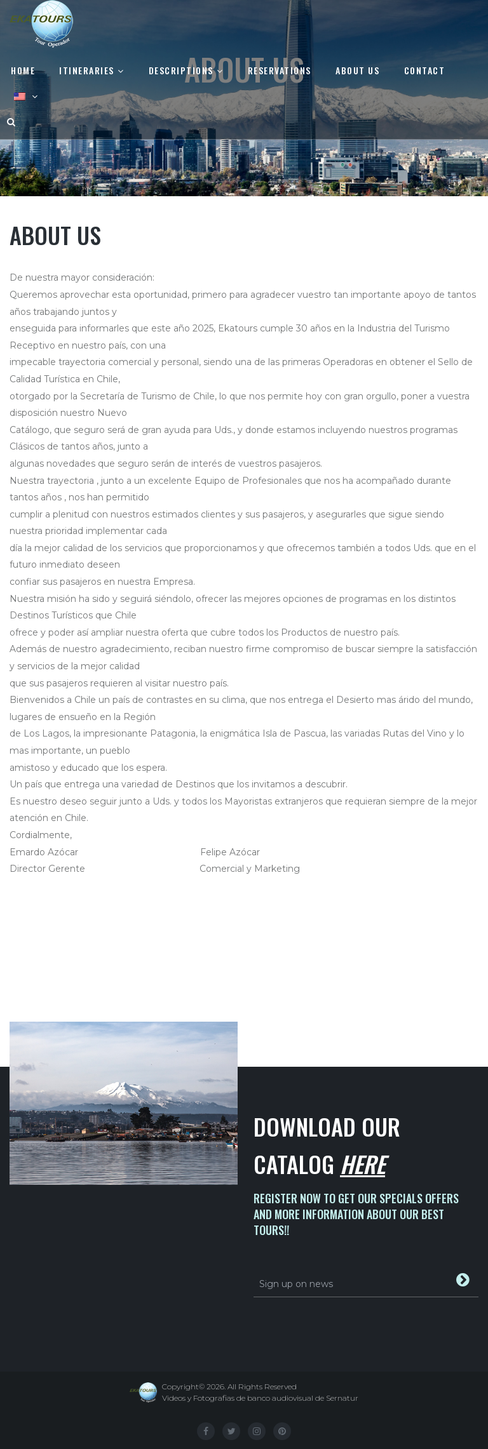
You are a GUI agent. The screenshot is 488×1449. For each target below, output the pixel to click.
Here (362, 1163)
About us (357, 70)
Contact (424, 70)
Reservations (279, 70)
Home (23, 70)
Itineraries (86, 70)
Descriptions (181, 70)
